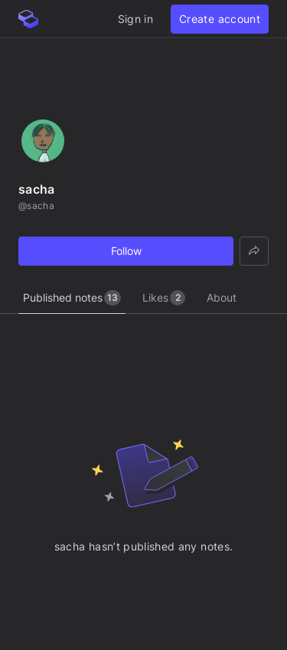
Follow (126, 250)
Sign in (135, 18)
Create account (219, 18)
